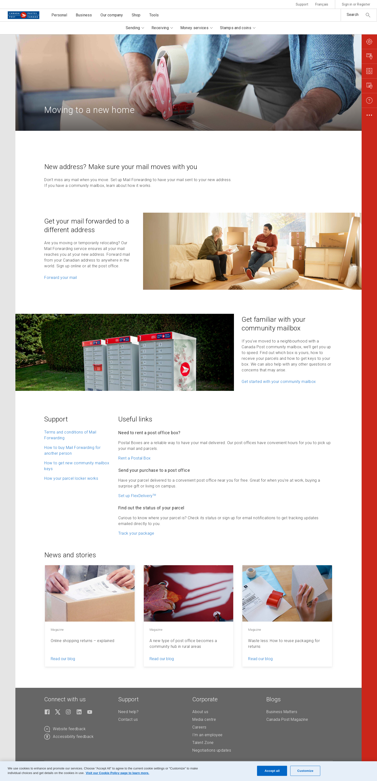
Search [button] (352, 14)
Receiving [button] (160, 28)
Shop (136, 15)
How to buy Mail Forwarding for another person (72, 450)
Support (302, 4)
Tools (154, 15)
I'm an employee (207, 735)
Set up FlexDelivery (137, 495)
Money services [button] (194, 28)
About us (200, 711)
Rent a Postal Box (134, 458)
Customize (305, 771)
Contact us (128, 719)
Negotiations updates (211, 750)
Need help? (128, 711)
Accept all (272, 771)
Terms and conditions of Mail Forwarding (70, 435)
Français (321, 4)
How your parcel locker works (71, 478)
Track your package (136, 533)
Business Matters (281, 711)
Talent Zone (203, 742)
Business (84, 15)
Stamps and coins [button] (235, 28)
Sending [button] (133, 28)
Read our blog (63, 658)
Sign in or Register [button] (356, 4)
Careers (199, 727)
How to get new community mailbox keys (76, 466)
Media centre (204, 719)
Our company (112, 15)
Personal (59, 15)
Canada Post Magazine (287, 719)
